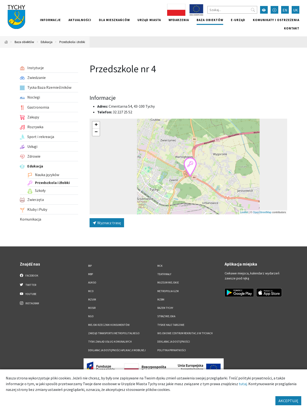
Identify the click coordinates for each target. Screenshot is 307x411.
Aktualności (79, 20)
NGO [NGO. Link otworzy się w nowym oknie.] (91, 316)
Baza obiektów (210, 20)
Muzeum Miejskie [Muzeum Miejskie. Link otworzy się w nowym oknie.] (168, 282)
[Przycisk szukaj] (253, 10)
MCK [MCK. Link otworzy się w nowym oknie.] (160, 265)
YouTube (28, 294)
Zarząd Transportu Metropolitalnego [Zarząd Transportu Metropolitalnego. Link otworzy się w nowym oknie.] (114, 333)
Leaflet (244, 212)
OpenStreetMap (262, 212)
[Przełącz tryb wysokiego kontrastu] (264, 10)
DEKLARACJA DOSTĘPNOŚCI (173, 341)
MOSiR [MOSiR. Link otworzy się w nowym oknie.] (92, 308)
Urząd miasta (149, 20)
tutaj (243, 383)
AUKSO (92, 282)
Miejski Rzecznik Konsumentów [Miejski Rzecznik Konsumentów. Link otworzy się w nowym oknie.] (109, 325)
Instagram (29, 303)
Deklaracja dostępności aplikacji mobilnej (117, 350)
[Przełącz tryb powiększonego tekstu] (274, 10)
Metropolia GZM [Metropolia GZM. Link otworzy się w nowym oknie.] (168, 291)
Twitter (28, 285)
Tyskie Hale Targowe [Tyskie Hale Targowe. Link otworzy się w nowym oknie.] (170, 325)
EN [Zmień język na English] (285, 10)
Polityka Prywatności (171, 350)
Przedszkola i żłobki (72, 42)
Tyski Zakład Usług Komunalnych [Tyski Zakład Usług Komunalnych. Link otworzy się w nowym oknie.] (110, 341)
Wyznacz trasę (107, 222)
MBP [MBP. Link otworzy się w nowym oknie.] (90, 274)
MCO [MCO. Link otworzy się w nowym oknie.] (91, 291)
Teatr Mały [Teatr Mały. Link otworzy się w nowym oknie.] (164, 274)
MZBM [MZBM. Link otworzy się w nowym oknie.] (160, 299)
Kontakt (291, 28)
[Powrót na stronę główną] (6, 42)
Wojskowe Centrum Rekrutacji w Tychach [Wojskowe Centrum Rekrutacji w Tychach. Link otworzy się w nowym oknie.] (185, 333)
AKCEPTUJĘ (288, 400)
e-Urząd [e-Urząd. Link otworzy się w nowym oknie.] (238, 20)
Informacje (50, 20)
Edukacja (46, 42)
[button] (190, 167)
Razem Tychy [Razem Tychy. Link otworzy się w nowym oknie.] (165, 308)
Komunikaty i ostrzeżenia (276, 20)
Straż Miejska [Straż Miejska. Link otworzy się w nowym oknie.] (166, 316)
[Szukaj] (232, 10)
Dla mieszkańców (114, 20)
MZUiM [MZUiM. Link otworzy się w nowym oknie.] (92, 299)
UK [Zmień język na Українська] (295, 10)
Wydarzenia (179, 20)
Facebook (29, 275)
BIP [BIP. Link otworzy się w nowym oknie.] (90, 265)
